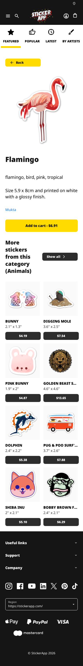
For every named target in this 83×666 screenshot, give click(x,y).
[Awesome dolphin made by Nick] (22, 423)
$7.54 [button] (61, 336)
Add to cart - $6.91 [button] (41, 225)
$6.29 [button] (61, 522)
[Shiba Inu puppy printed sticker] (22, 484)
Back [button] (17, 62)
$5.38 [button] (23, 460)
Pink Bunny (17, 383)
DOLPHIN (13, 445)
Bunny (12, 321)
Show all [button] (56, 256)
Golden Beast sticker (60, 383)
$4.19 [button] (23, 336)
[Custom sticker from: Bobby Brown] (60, 484)
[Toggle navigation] (8, 16)
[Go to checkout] (75, 15)
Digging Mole (57, 321)
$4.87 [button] (23, 398)
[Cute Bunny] (22, 360)
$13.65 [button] (61, 398)
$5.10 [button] (23, 522)
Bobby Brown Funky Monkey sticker (60, 507)
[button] (39, 604)
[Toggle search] (16, 16)
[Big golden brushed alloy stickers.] (60, 360)
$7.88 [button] (61, 460)
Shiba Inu (15, 507)
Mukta (10, 209)
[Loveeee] (22, 299)
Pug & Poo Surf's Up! (60, 445)
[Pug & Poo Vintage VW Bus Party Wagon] (60, 423)
